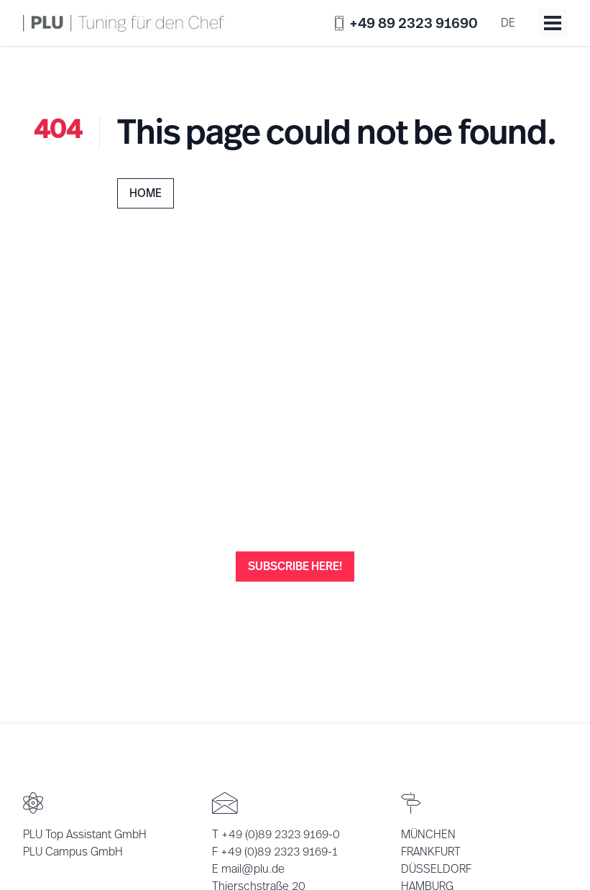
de (508, 22)
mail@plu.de (253, 869)
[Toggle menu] (552, 23)
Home (145, 193)
